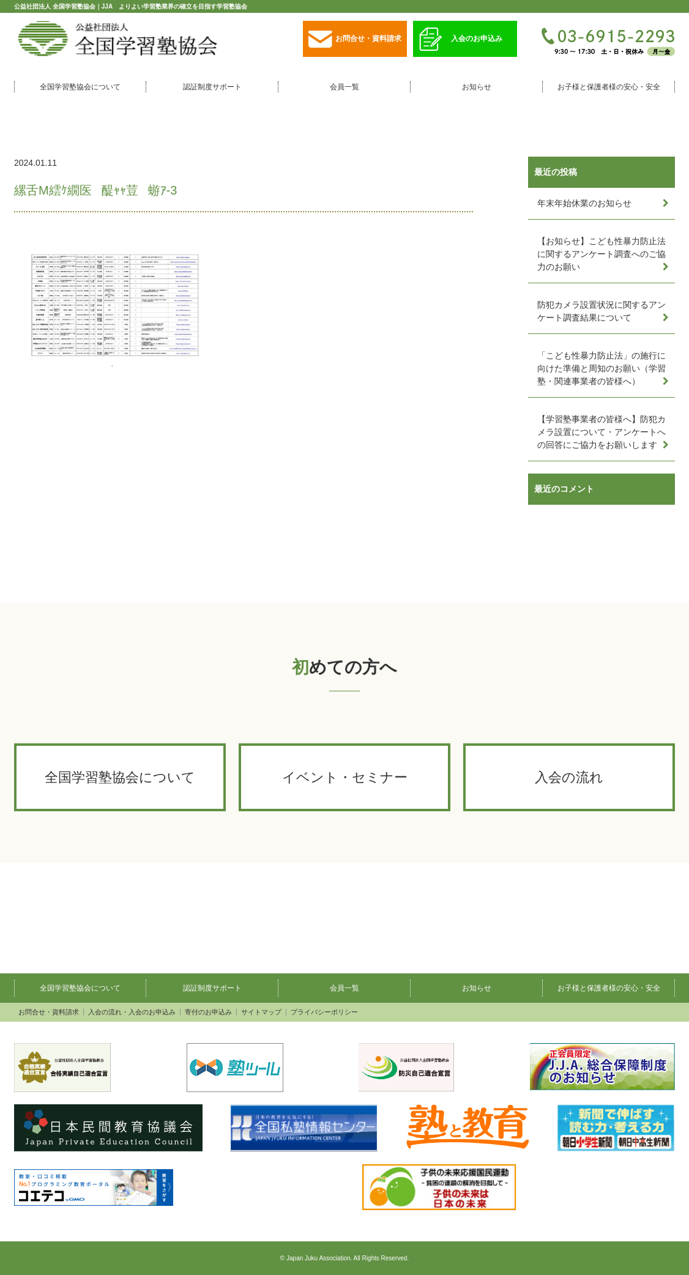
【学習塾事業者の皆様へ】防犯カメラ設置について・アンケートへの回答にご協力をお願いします (601, 432)
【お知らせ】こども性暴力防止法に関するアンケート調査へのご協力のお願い (601, 254)
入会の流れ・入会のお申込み (132, 1012)
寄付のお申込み (208, 1012)
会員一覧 (344, 87)
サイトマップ (261, 1012)
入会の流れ (569, 777)
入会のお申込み (460, 39)
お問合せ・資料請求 (354, 39)
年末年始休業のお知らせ (584, 203)
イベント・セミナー (345, 777)
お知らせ (476, 87)
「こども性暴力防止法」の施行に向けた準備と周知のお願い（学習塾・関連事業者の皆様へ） (601, 368)
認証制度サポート (212, 87)
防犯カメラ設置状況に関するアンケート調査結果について (601, 311)
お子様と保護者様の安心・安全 (608, 87)
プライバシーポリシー (324, 1012)
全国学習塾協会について (80, 87)
